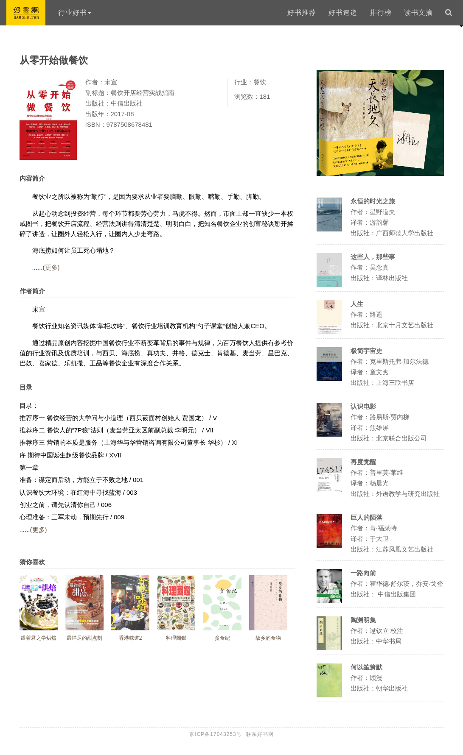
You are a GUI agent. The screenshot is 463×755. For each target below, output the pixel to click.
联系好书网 (260, 734)
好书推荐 (301, 12)
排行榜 (381, 12)
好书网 (25, 12)
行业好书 (74, 12)
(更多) (51, 267)
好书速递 (342, 12)
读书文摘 (418, 12)
